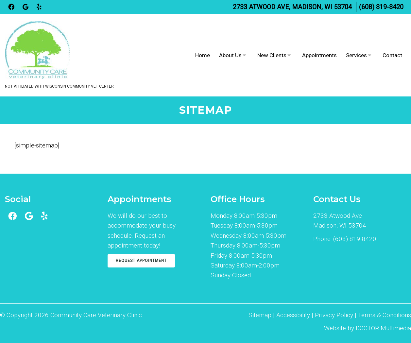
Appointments (319, 55)
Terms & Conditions (384, 315)
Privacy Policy (335, 315)
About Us (230, 55)
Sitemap (259, 315)
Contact (392, 55)
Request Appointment (141, 260)
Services (356, 55)
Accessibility (293, 315)
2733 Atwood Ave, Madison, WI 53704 (292, 7)
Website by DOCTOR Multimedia (367, 328)
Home (202, 55)
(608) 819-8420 (381, 7)
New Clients (271, 55)
